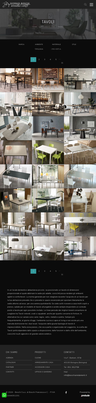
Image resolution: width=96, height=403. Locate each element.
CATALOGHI (11, 362)
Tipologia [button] (39, 49)
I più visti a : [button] (56, 49)
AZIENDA (9, 358)
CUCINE (38, 358)
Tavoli (60, 27)
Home (35, 27)
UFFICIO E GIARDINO (43, 372)
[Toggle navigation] (91, 4)
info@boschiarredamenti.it (75, 375)
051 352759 (73, 367)
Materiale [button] (56, 44)
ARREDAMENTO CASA (44, 362)
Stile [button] (74, 44)
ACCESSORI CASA (42, 367)
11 (62, 63)
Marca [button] (21, 44)
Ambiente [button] (39, 44)
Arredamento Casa (47, 27)
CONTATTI (10, 372)
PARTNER (10, 367)
